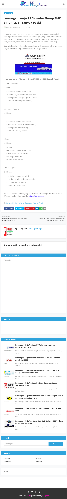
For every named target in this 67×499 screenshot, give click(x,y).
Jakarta (21, 203)
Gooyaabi (45, 496)
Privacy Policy (39, 461)
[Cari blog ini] (26, 444)
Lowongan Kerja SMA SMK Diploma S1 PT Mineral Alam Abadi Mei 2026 (37, 358)
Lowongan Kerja (14, 27)
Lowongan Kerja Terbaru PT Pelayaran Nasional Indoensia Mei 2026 (35, 346)
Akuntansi (9, 203)
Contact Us (7, 461)
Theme (28, 496)
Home (6, 471)
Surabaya (28, 203)
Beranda (7, 458)
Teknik (41, 203)
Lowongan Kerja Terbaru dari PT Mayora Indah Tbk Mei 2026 (38, 409)
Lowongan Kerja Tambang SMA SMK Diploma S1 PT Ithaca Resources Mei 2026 (39, 422)
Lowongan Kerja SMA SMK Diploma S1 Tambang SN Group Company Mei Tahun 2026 (39, 397)
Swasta (35, 203)
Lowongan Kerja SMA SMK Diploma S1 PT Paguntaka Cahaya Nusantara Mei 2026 (37, 371)
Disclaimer (37, 458)
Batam (16, 203)
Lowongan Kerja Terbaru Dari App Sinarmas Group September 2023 (36, 384)
